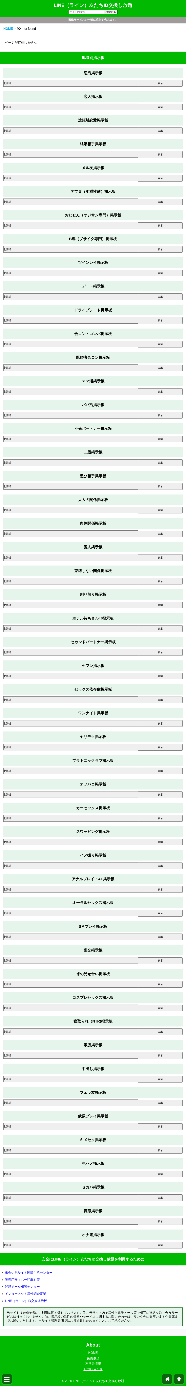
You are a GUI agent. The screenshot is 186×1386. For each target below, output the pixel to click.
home (167, 1379)
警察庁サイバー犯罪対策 (22, 1279)
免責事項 (93, 1358)
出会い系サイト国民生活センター (28, 1272)
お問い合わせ (93, 1369)
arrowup (179, 1379)
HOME (8, 28)
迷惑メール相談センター (22, 1286)
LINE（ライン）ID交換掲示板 (26, 1301)
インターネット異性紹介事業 (25, 1293)
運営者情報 (93, 1363)
